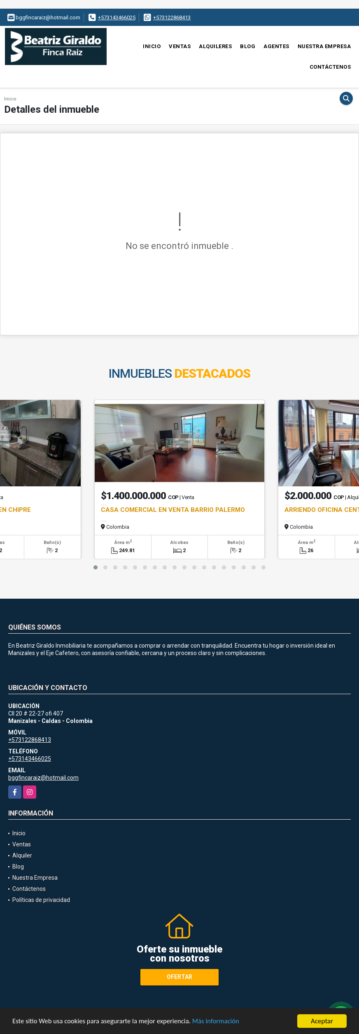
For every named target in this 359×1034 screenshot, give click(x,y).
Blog (247, 46)
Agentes (276, 46)
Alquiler (22, 855)
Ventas (180, 46)
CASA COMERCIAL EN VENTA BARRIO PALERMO (173, 510)
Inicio (152, 46)
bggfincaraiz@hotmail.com (43, 777)
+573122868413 (172, 17)
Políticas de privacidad (41, 900)
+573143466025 (116, 17)
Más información (219, 1021)
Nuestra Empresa (324, 46)
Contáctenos (330, 67)
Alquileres (215, 46)
